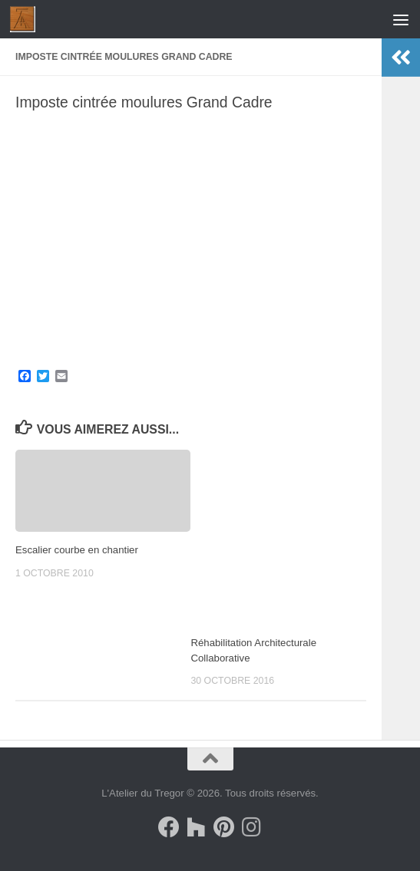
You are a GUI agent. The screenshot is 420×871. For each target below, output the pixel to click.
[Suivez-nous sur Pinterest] (224, 827)
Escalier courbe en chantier (76, 550)
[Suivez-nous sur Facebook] (169, 827)
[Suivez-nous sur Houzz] (196, 827)
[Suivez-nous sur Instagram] (252, 827)
